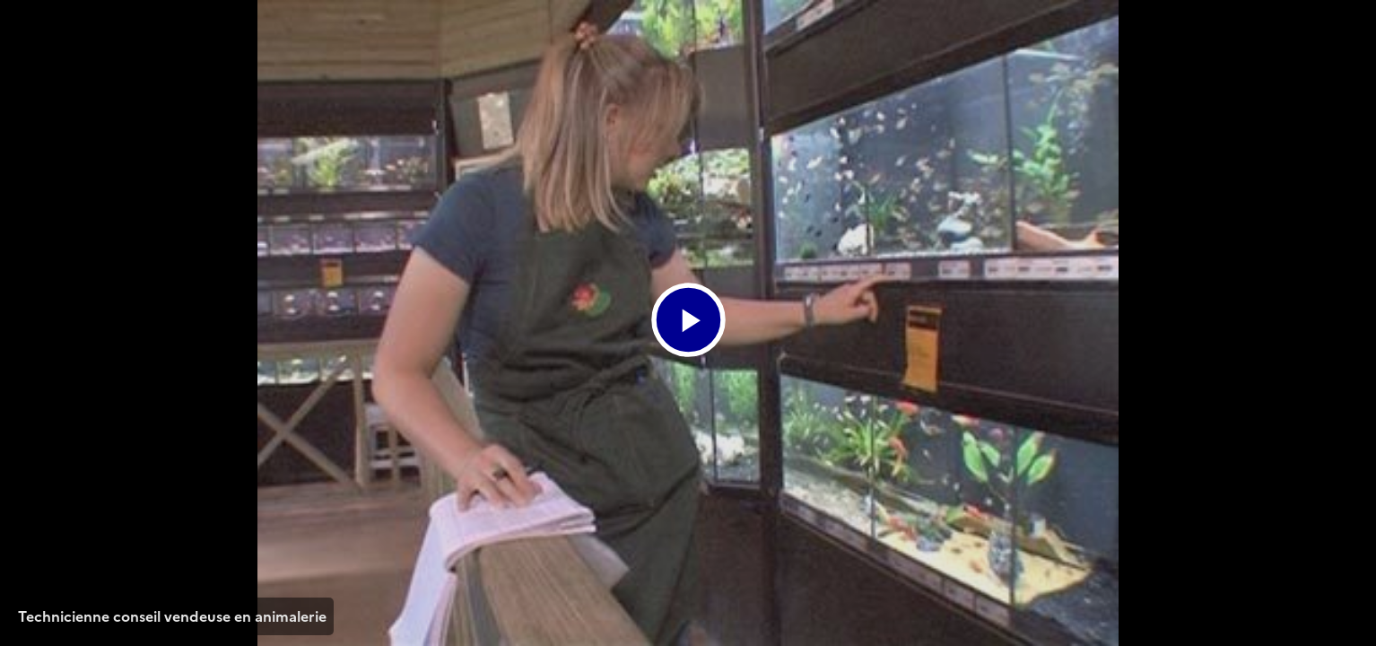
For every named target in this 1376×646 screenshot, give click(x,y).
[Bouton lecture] (688, 320)
